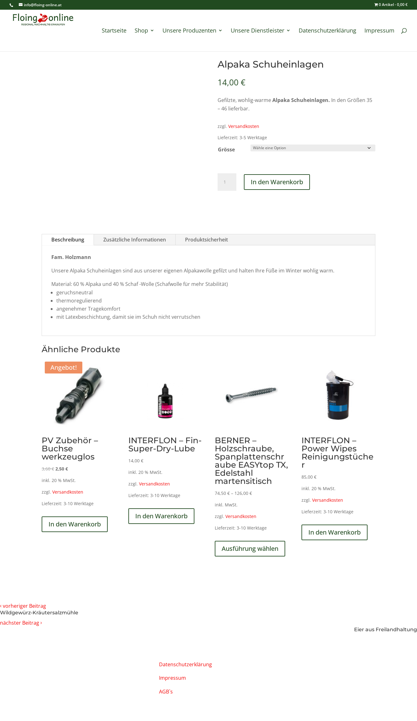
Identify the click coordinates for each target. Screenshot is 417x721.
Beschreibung (67, 239)
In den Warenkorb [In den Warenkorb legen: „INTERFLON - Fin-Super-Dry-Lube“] (161, 516)
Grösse (226, 149)
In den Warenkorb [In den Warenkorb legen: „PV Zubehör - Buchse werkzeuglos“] (75, 524)
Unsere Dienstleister (257, 31)
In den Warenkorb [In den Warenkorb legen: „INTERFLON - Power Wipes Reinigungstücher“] (334, 532)
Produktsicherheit (206, 239)
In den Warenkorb (277, 182)
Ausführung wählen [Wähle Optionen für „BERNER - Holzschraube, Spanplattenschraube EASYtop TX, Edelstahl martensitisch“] (250, 548)
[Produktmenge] (227, 182)
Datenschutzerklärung (327, 31)
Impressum (379, 31)
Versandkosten (243, 126)
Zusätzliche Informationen (134, 239)
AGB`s (166, 691)
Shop (141, 31)
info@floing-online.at (68, 663)
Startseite (114, 31)
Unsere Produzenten (189, 31)
